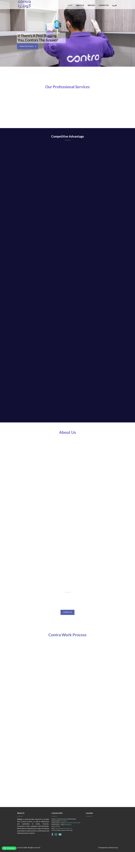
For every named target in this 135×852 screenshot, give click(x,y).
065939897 (64, 821)
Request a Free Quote (26, 46)
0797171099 (76, 822)
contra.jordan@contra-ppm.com (63, 828)
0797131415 (68, 822)
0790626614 (67, 824)
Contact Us (67, 612)
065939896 (57, 826)
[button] (9, 848)
